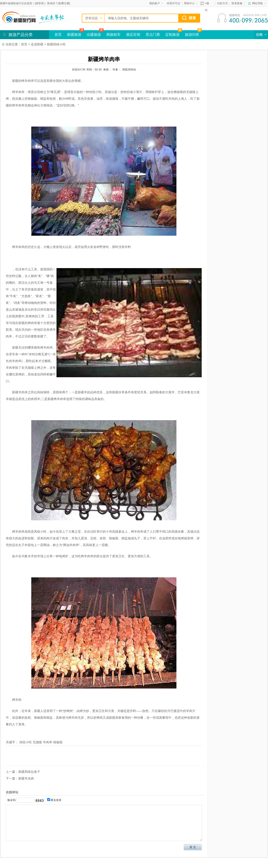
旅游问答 (192, 34)
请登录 (40, 3)
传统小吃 (25, 742)
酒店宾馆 (133, 34)
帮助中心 (189, 3)
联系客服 (237, 3)
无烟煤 (37, 742)
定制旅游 (172, 34)
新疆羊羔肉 (26, 778)
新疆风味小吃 (56, 44)
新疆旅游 (74, 34)
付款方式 (222, 3)
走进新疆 (37, 44)
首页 (58, 34)
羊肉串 (47, 742)
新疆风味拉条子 (29, 771)
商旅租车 (113, 34)
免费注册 (64, 3)
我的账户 (156, 3)
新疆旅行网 (78, 69)
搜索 (192, 18)
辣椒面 (58, 742)
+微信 (204, 4)
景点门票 (153, 34)
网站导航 (259, 3)
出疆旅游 (94, 34)
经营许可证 (173, 3)
